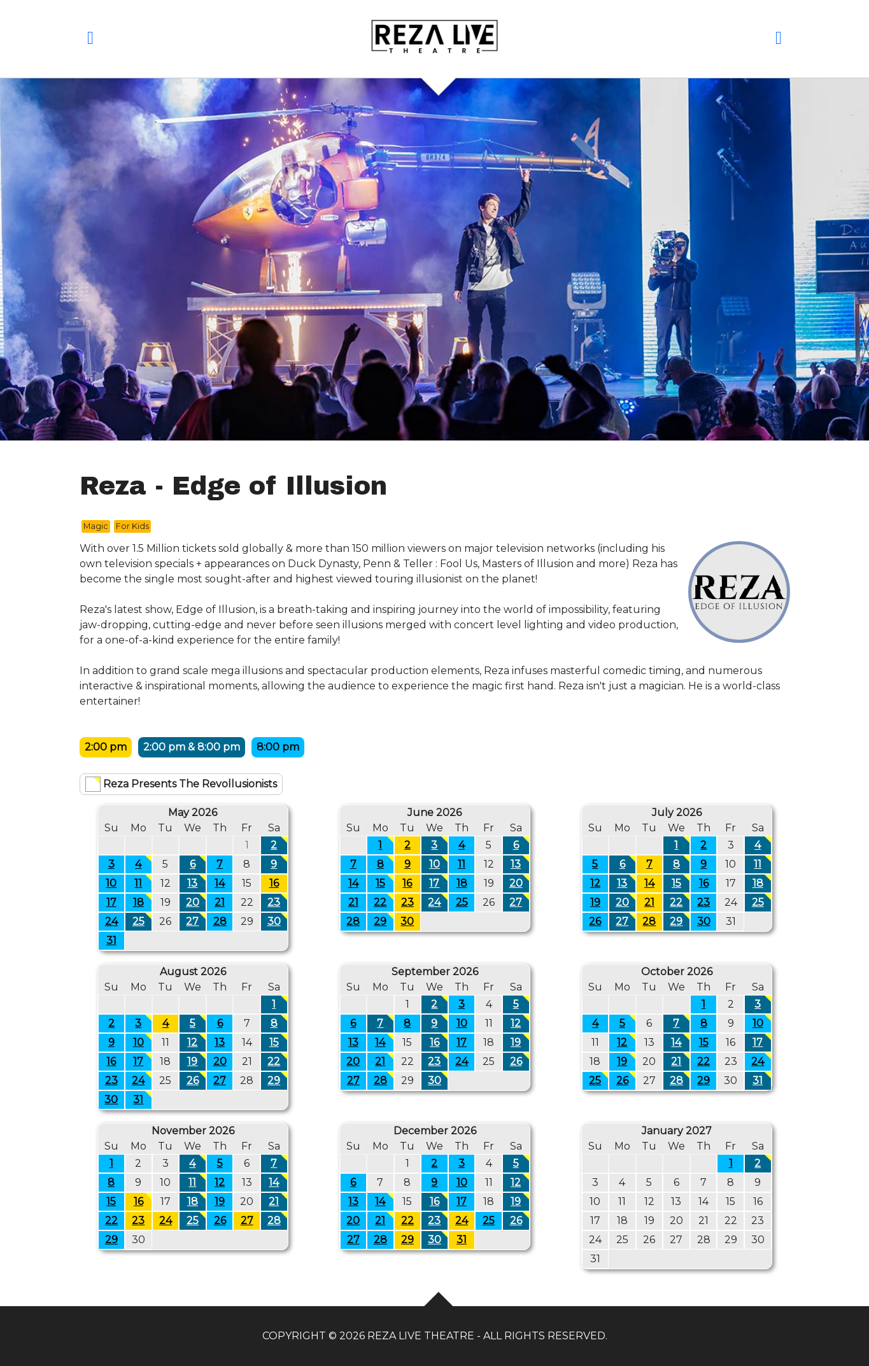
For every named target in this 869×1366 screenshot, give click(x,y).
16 (274, 883)
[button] (91, 40)
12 (595, 883)
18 (142, 901)
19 (595, 902)
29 (383, 920)
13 (196, 882)
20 (196, 901)
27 (195, 920)
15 (384, 882)
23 (276, 901)
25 (142, 920)
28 (220, 921)
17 (111, 902)
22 (383, 901)
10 (111, 883)
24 (111, 921)
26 (595, 921)
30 (277, 920)
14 (220, 883)
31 (111, 940)
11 (142, 882)
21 (220, 902)
